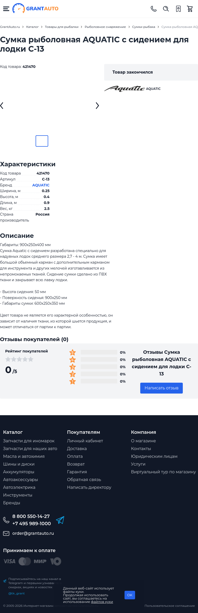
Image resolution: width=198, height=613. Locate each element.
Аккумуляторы (18, 471)
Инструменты (17, 495)
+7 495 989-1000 (31, 523)
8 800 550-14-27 (31, 516)
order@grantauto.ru (33, 533)
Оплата (75, 456)
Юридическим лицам (154, 456)
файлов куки (102, 602)
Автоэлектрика (19, 487)
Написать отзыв (162, 388)
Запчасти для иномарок (28, 440)
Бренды (11, 502)
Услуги (138, 464)
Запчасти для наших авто (30, 448)
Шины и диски (19, 464)
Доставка (77, 448)
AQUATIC (41, 185)
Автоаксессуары (20, 479)
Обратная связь (84, 479)
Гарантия (77, 471)
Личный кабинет (85, 440)
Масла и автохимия (24, 456)
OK (129, 595)
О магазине (143, 440)
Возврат (76, 464)
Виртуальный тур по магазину (163, 471)
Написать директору (89, 487)
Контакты (141, 448)
